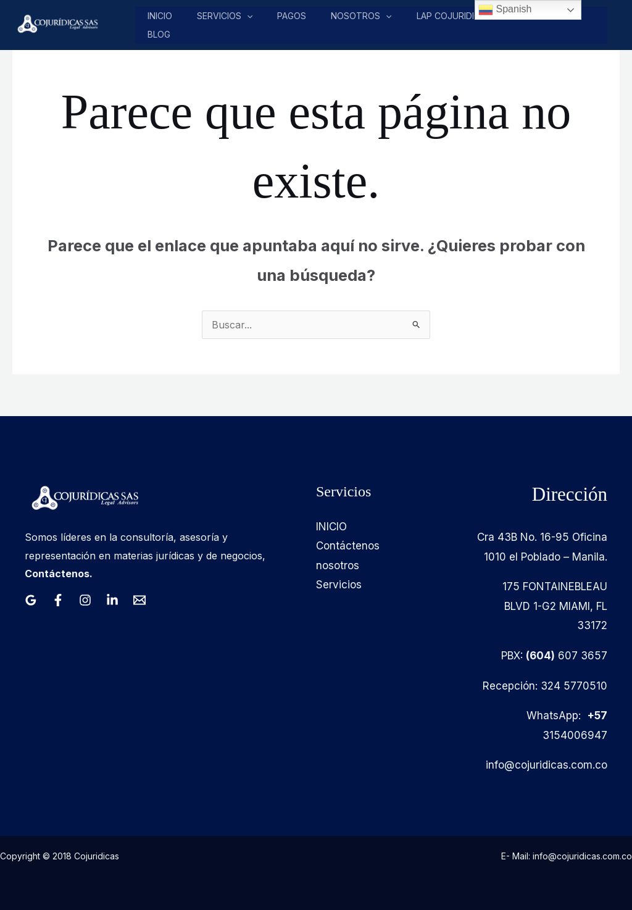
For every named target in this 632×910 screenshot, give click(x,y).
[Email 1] (139, 600)
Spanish (504, 9)
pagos (292, 15)
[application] (248, 16)
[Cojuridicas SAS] (56, 24)
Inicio (162, 15)
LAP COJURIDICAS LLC (463, 15)
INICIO (331, 526)
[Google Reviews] (31, 600)
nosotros (361, 16)
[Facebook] (58, 600)
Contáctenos (348, 546)
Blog (161, 34)
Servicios (226, 16)
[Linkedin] (112, 600)
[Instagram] (85, 600)
